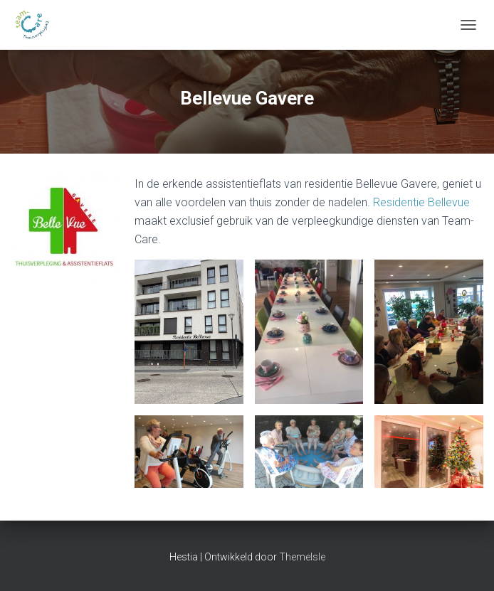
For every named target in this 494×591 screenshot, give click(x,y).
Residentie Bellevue (421, 202)
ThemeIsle (302, 557)
